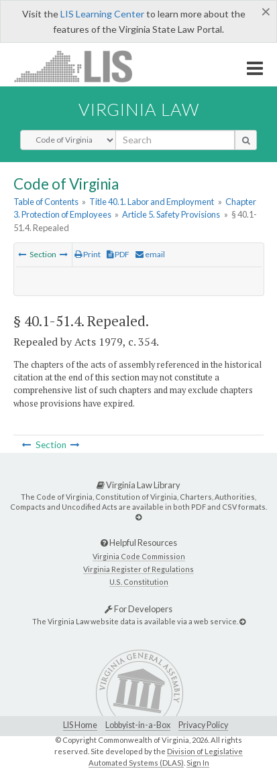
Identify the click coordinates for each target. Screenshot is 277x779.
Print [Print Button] (87, 254)
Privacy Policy (203, 725)
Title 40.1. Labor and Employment (151, 201)
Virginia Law (138, 109)
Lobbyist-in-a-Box (137, 725)
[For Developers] (242, 621)
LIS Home (80, 725)
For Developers (138, 609)
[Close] (266, 11)
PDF (118, 254)
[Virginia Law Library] (138, 516)
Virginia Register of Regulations (138, 569)
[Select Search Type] (68, 140)
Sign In (197, 762)
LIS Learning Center (102, 13)
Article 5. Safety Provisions (171, 214)
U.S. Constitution (138, 581)
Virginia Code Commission (139, 556)
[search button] (246, 140)
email (150, 254)
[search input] (175, 140)
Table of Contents (45, 201)
